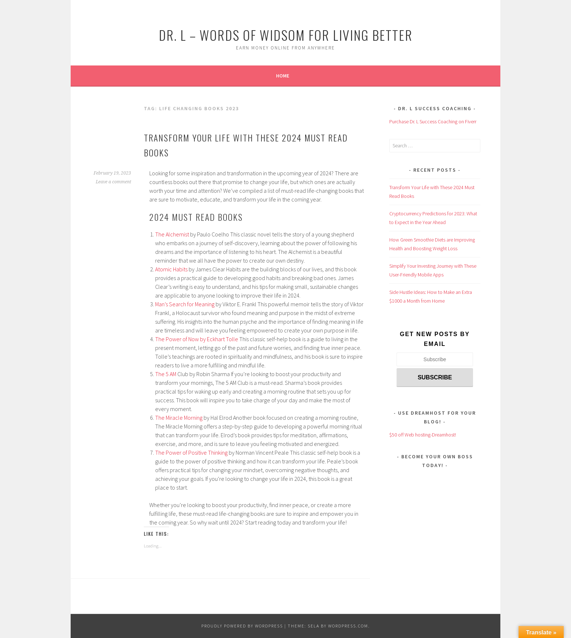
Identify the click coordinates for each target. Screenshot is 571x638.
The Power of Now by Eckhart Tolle (196, 339)
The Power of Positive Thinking (191, 452)
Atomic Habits (171, 269)
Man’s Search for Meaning (184, 304)
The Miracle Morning (178, 417)
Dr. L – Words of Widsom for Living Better (286, 34)
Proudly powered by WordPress (242, 626)
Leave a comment (113, 181)
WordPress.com (348, 626)
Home (282, 75)
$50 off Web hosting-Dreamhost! (422, 434)
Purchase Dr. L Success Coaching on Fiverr (432, 121)
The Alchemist (172, 234)
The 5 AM (165, 374)
